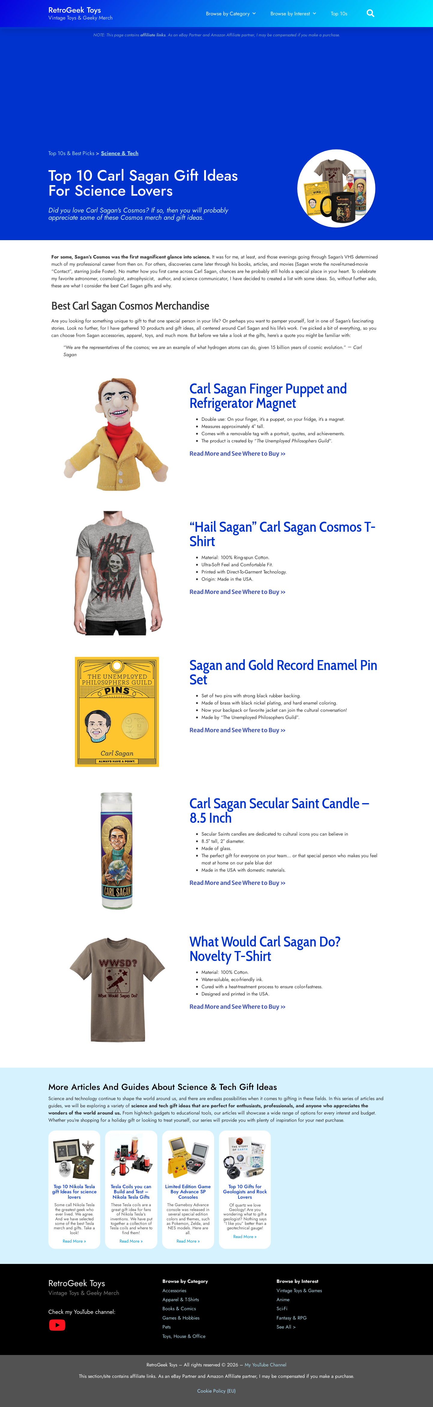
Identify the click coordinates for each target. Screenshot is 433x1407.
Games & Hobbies (180, 1317)
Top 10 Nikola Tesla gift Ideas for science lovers (74, 1192)
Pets (166, 1326)
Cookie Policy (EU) (216, 1390)
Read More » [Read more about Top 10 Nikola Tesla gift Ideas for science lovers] (74, 1241)
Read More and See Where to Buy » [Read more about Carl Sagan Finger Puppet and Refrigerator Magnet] (237, 453)
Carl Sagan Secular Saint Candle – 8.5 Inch (279, 810)
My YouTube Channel (265, 1364)
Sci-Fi (282, 1308)
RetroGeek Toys (74, 10)
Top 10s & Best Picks (71, 153)
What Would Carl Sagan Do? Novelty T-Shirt (265, 949)
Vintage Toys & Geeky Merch (80, 18)
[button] (370, 14)
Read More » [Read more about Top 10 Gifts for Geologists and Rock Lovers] (244, 1237)
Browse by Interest (293, 13)
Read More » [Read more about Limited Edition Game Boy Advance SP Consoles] (188, 1241)
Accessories (174, 1290)
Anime (283, 1299)
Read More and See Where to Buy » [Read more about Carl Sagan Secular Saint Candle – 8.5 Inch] (237, 882)
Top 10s (339, 13)
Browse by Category (231, 13)
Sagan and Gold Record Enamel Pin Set (283, 672)
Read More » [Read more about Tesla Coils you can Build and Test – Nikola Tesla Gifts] (131, 1241)
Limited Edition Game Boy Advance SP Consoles (188, 1192)
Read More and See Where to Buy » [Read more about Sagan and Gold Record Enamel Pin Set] (237, 730)
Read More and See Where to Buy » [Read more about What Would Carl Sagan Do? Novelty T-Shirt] (237, 1006)
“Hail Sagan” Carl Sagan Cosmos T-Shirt (282, 534)
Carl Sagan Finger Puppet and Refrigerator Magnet (268, 395)
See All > (286, 1326)
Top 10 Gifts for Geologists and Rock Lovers (245, 1192)
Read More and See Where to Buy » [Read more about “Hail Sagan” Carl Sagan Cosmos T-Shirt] (237, 591)
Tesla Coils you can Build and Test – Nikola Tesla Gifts (131, 1192)
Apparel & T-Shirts (180, 1299)
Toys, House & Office (183, 1336)
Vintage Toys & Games (299, 1290)
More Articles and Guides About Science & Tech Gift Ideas (162, 1087)
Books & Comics (179, 1308)
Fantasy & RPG (292, 1317)
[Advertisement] (216, 90)
